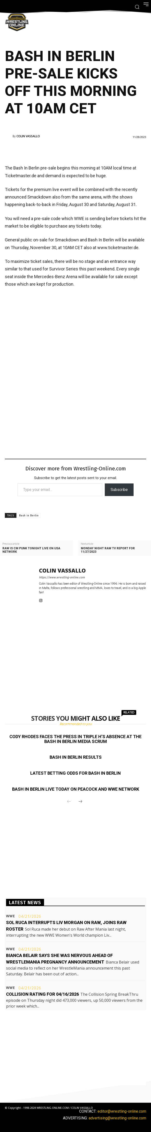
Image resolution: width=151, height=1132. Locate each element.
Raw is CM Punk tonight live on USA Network (31, 550)
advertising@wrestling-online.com (117, 1118)
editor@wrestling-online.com (122, 1111)
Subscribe (119, 489)
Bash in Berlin (29, 515)
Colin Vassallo (28, 136)
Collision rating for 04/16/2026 (42, 994)
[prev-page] (69, 801)
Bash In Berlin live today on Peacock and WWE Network (75, 789)
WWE (10, 916)
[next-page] (80, 801)
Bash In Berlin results (76, 757)
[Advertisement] (68, 150)
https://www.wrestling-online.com (62, 577)
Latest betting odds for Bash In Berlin (75, 773)
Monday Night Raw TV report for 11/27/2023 (108, 550)
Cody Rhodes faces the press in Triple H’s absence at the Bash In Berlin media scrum (75, 739)
